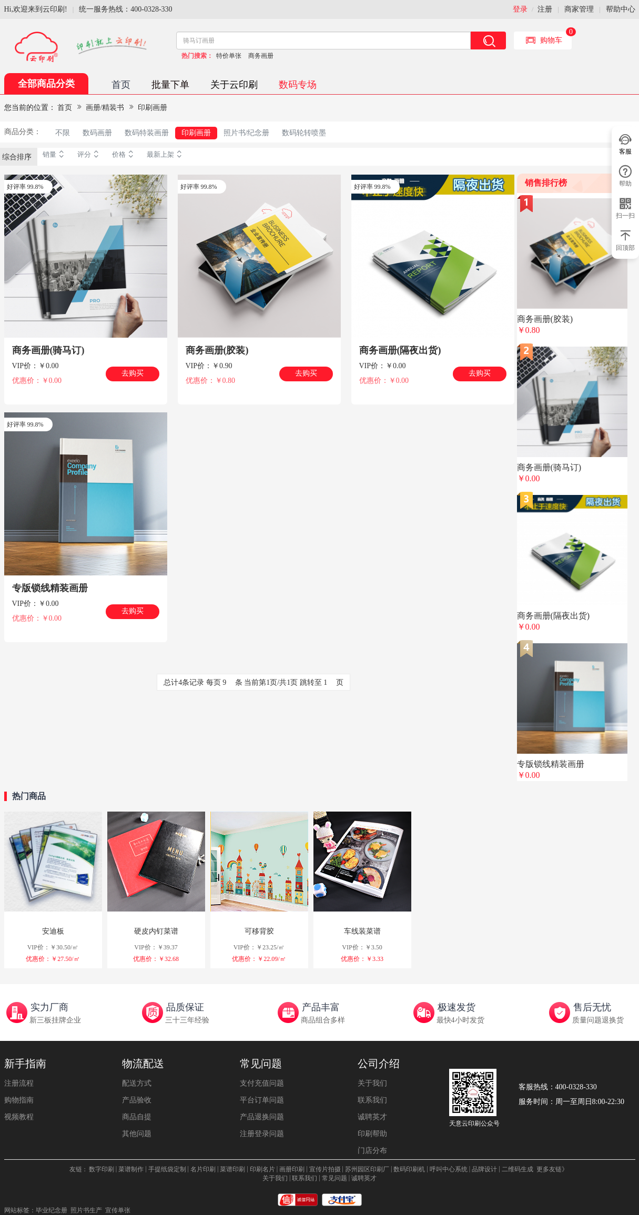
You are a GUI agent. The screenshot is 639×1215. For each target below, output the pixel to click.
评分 (89, 154)
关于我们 (372, 1083)
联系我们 (372, 1100)
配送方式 (136, 1083)
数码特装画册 (147, 133)
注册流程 (19, 1083)
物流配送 (143, 1063)
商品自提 (136, 1117)
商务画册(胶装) (217, 350)
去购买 (132, 373)
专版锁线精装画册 (50, 588)
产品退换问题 (262, 1117)
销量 (55, 154)
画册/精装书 (105, 108)
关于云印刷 (234, 84)
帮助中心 (620, 9)
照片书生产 (86, 1210)
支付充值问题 (262, 1083)
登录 (520, 9)
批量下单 (170, 84)
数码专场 (298, 84)
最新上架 (166, 154)
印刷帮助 (372, 1134)
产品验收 (136, 1100)
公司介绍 (379, 1063)
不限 (62, 133)
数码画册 (97, 133)
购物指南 (19, 1100)
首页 (120, 84)
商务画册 (260, 55)
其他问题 (136, 1134)
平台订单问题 (262, 1100)
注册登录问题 (262, 1134)
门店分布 (372, 1151)
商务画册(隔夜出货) (400, 350)
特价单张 (228, 55)
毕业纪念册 (51, 1210)
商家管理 (579, 9)
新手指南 (25, 1063)
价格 (124, 154)
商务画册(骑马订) (48, 350)
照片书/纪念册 (247, 133)
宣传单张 (117, 1210)
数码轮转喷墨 (304, 133)
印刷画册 (152, 108)
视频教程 (19, 1117)
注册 (544, 9)
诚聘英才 (372, 1117)
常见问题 (261, 1063)
